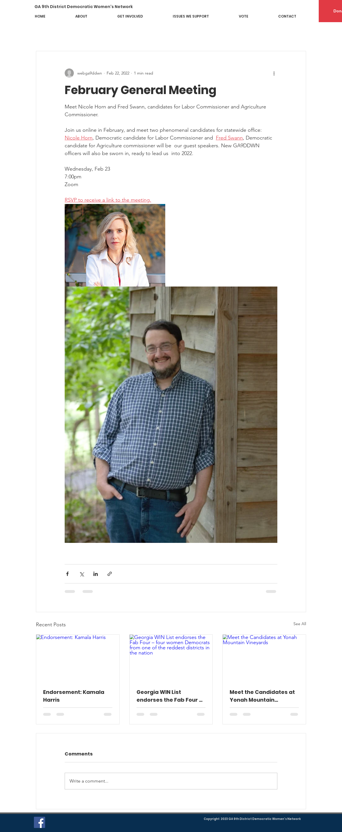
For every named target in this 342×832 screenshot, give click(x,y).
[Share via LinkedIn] (95, 574)
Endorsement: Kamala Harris (73, 695)
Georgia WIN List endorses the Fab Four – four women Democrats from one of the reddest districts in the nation (169, 696)
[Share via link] (109, 574)
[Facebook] (39, 822)
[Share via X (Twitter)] (81, 574)
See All (299, 623)
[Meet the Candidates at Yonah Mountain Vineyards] (264, 658)
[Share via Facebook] (67, 574)
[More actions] (273, 73)
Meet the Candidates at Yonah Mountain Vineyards (262, 696)
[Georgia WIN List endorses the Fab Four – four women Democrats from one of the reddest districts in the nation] (171, 658)
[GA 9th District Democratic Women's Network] (87, 7)
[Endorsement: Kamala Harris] (77, 658)
